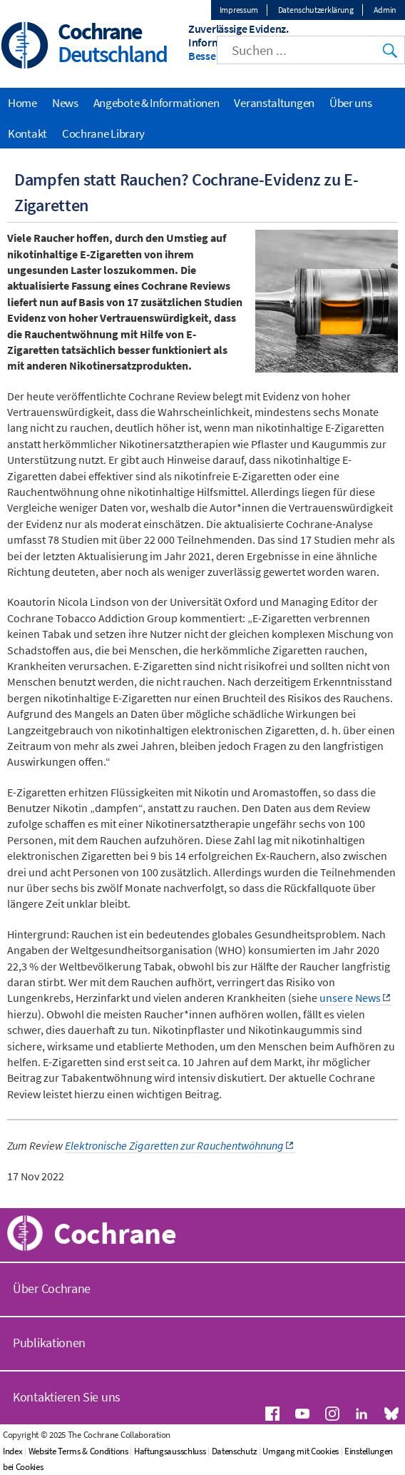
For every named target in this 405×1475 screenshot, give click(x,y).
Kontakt (27, 133)
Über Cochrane (52, 1288)
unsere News (350, 997)
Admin (385, 9)
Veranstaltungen (274, 103)
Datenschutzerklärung (316, 9)
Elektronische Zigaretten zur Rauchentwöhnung (174, 1145)
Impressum (239, 9)
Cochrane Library (103, 133)
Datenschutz (234, 1451)
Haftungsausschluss (170, 1451)
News (65, 103)
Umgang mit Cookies (300, 1451)
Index (13, 1451)
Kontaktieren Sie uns (67, 1397)
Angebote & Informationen (156, 103)
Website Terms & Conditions (78, 1451)
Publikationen (49, 1342)
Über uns (350, 103)
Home (22, 103)
